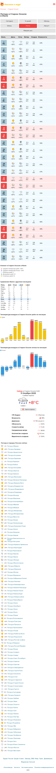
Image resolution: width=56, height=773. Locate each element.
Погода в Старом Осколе (16, 683)
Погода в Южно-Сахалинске (16, 744)
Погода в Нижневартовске (16, 584)
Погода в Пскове (13, 630)
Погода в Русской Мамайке (16, 646)
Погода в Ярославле (14, 750)
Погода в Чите (11, 741)
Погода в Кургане (13, 554)
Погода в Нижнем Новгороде (17, 587)
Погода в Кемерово (13, 532)
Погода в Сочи (12, 677)
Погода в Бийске (12, 464)
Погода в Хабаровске (14, 729)
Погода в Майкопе (14, 566)
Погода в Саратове (13, 664)
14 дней (28, 21)
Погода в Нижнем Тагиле (15, 590)
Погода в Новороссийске (16, 597)
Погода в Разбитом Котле (16, 634)
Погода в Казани (13, 520)
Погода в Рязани (13, 649)
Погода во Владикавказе (16, 489)
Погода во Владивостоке (15, 486)
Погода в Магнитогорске (15, 563)
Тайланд (27, 758)
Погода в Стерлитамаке (15, 686)
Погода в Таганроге (14, 695)
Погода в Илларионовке (16, 514)
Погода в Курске (13, 557)
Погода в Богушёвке (14, 467)
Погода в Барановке (14, 458)
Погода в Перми (13, 615)
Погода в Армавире (14, 449)
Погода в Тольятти (13, 704)
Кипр (36, 758)
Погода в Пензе (13, 612)
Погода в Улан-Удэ (13, 717)
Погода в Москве (13, 572)
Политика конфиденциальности (44, 767)
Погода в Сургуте (13, 689)
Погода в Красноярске (14, 550)
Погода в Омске (13, 603)
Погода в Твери (12, 701)
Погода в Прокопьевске (14, 627)
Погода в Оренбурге (14, 606)
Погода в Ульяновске (14, 720)
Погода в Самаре (13, 655)
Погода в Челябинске (14, 735)
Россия (3, 9)
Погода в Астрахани (14, 455)
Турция (5, 758)
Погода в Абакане (13, 446)
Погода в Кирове (13, 535)
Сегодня (9, 21)
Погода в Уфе (12, 726)
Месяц (46, 21)
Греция (16, 758)
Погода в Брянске (13, 474)
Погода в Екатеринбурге (15, 501)
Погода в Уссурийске (13, 723)
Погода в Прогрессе (14, 624)
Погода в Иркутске (13, 517)
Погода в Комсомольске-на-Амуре (16, 539)
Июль (28, 26)
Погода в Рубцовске (13, 643)
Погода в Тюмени (13, 713)
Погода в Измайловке (15, 511)
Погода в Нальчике (14, 581)
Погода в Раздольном (15, 637)
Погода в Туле (12, 710)
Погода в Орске (13, 609)
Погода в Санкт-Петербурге (16, 658)
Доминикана (48, 758)
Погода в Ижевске (13, 507)
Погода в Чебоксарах (14, 732)
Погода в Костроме (14, 541)
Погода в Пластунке (14, 621)
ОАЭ (32, 758)
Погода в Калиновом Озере (17, 526)
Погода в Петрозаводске (15, 618)
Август (46, 26)
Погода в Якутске (13, 747)
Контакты (17, 767)
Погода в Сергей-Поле (15, 670)
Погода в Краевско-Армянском (18, 544)
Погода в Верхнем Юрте (16, 483)
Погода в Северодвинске (15, 667)
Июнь (9, 26)
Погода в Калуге (13, 529)
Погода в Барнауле (13, 461)
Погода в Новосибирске (15, 600)
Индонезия (25, 762)
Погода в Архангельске (15, 452)
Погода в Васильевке (14, 477)
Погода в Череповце (14, 738)
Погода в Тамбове (13, 698)
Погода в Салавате (13, 652)
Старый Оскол (13, 9)
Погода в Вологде (13, 495)
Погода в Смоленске (14, 674)
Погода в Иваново (13, 504)
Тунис (41, 758)
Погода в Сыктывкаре (14, 692)
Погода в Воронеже (14, 498)
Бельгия (32, 762)
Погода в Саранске (13, 661)
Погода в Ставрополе (15, 680)
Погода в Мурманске (14, 575)
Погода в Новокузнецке (15, 594)
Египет (21, 758)
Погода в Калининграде (15, 523)
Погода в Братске (13, 471)
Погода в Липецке (13, 560)
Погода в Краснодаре (15, 547)
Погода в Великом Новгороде (17, 480)
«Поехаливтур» (8, 767)
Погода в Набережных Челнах (17, 578)
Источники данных (27, 767)
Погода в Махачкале (14, 569)
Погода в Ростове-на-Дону (16, 640)
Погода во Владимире (15, 492)
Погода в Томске (12, 707)
